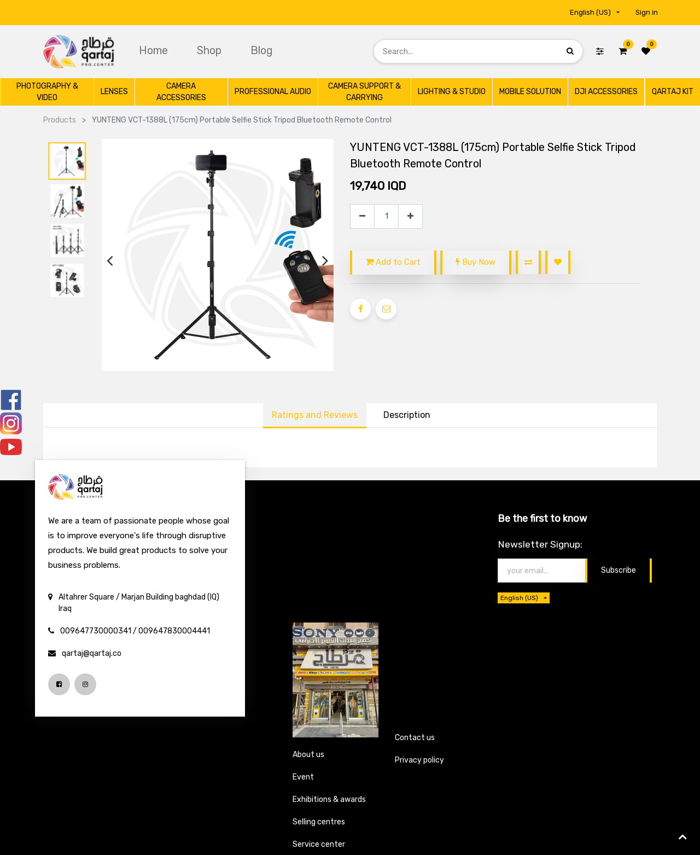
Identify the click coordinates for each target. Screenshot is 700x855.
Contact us (415, 737)
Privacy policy (419, 760)
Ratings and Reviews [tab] (315, 415)
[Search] (570, 51)
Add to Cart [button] (393, 262)
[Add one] (410, 216)
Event (303, 777)
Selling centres (319, 822)
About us (308, 754)
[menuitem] (155, 50)
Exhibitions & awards (329, 799)
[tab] (407, 415)
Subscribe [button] (618, 570)
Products (59, 120)
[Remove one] (362, 216)
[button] (528, 262)
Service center (319, 844)
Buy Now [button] (475, 262)
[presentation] (109, 260)
